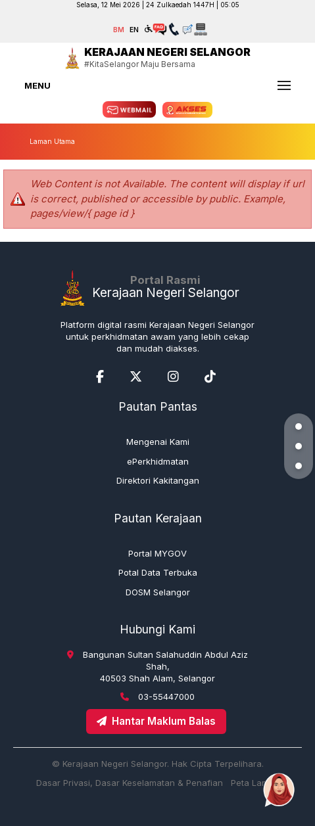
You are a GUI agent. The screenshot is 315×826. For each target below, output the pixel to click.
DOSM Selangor (158, 592)
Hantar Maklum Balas (156, 721)
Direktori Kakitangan (157, 480)
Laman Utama (52, 141)
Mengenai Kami (157, 441)
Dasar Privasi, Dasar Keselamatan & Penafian (129, 782)
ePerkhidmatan (158, 461)
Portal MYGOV (157, 553)
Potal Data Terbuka (157, 572)
